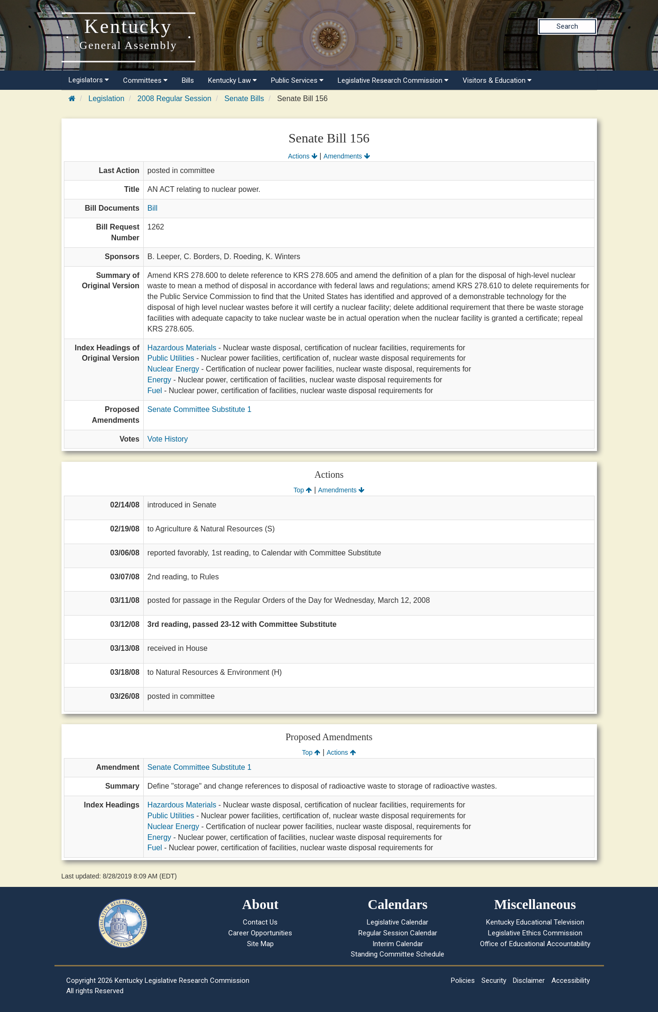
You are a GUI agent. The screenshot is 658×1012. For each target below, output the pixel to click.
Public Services (297, 80)
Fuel (154, 391)
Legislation (106, 99)
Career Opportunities (260, 933)
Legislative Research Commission (393, 80)
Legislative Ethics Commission (535, 933)
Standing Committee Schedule (397, 954)
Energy (159, 380)
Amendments (347, 156)
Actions (302, 156)
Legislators (89, 80)
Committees (145, 80)
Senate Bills (244, 99)
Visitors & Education (497, 80)
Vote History (167, 439)
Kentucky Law (232, 80)
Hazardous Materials (182, 348)
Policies (463, 980)
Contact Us (260, 922)
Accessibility (570, 980)
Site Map (260, 944)
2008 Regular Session (174, 99)
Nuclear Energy (173, 369)
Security (493, 980)
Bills (188, 80)
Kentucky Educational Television (535, 922)
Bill (152, 208)
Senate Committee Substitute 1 (199, 409)
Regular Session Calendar (397, 933)
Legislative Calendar (397, 922)
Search (567, 26)
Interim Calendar (397, 944)
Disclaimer (529, 980)
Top (303, 490)
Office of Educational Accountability (535, 944)
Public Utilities (170, 358)
